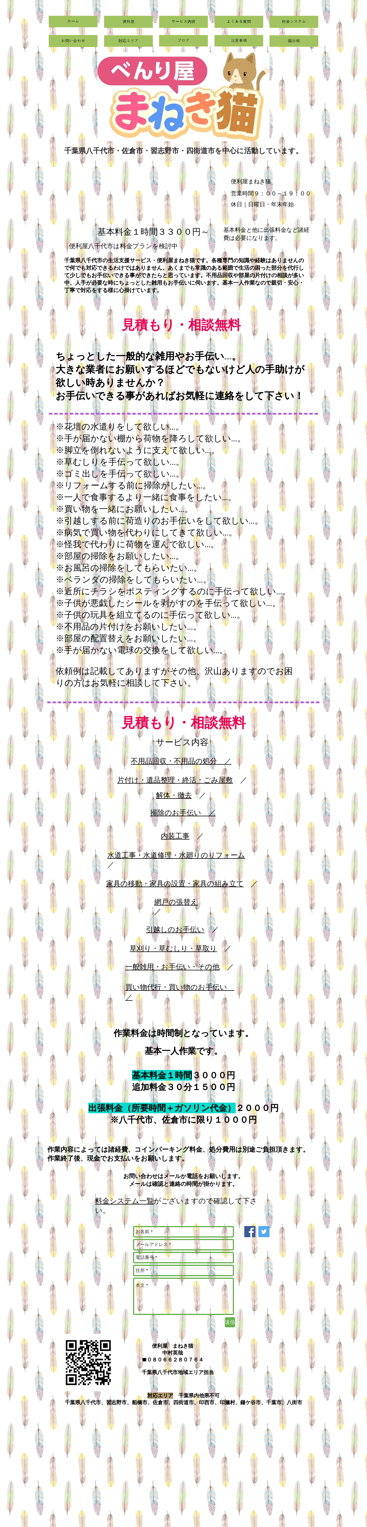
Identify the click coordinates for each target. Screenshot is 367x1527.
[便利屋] (128, 22)
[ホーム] (73, 21)
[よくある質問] (238, 22)
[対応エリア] (128, 41)
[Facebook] (249, 1231)
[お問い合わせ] (73, 41)
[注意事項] (238, 40)
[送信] (230, 1322)
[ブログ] (183, 40)
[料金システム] (294, 22)
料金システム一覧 (124, 1201)
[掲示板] (294, 41)
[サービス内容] (183, 22)
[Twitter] (264, 1231)
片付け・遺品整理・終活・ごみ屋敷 (175, 780)
